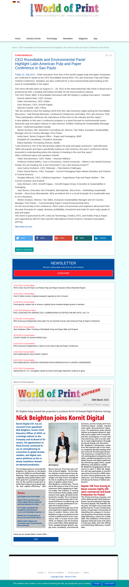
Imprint (86, 573)
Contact (41, 573)
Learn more (109, 584)
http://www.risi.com (23, 226)
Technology (52, 38)
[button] (24, 238)
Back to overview (24, 249)
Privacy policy (73, 573)
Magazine (83, 38)
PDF (36, 539)
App (95, 38)
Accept (96, 584)
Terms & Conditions (56, 573)
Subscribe (63, 273)
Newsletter (68, 38)
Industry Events (33, 38)
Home (17, 38)
